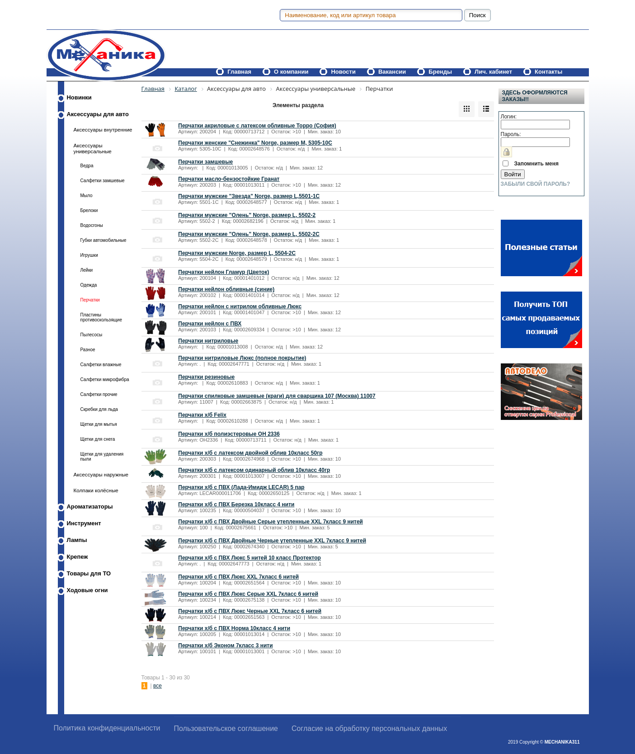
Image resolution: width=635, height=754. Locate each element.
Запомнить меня (536, 163)
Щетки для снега (97, 439)
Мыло (86, 195)
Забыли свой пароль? (535, 184)
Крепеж (77, 556)
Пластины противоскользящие (101, 317)
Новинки (79, 97)
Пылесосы (91, 334)
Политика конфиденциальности (107, 728)
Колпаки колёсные (96, 490)
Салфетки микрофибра (104, 379)
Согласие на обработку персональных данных (369, 728)
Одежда (88, 285)
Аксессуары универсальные (93, 148)
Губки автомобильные (103, 240)
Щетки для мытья (98, 424)
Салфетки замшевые (102, 180)
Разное (87, 349)
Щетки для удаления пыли (102, 457)
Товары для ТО (89, 573)
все (157, 686)
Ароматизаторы (90, 506)
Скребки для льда (99, 409)
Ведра (87, 165)
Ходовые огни (87, 590)
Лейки (86, 270)
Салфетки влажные (101, 364)
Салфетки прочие (99, 394)
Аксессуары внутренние (103, 129)
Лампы (77, 540)
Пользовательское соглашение (226, 728)
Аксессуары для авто (98, 114)
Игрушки (89, 255)
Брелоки (89, 210)
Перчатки (90, 299)
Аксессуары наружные (101, 474)
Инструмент (84, 523)
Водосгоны (91, 225)
